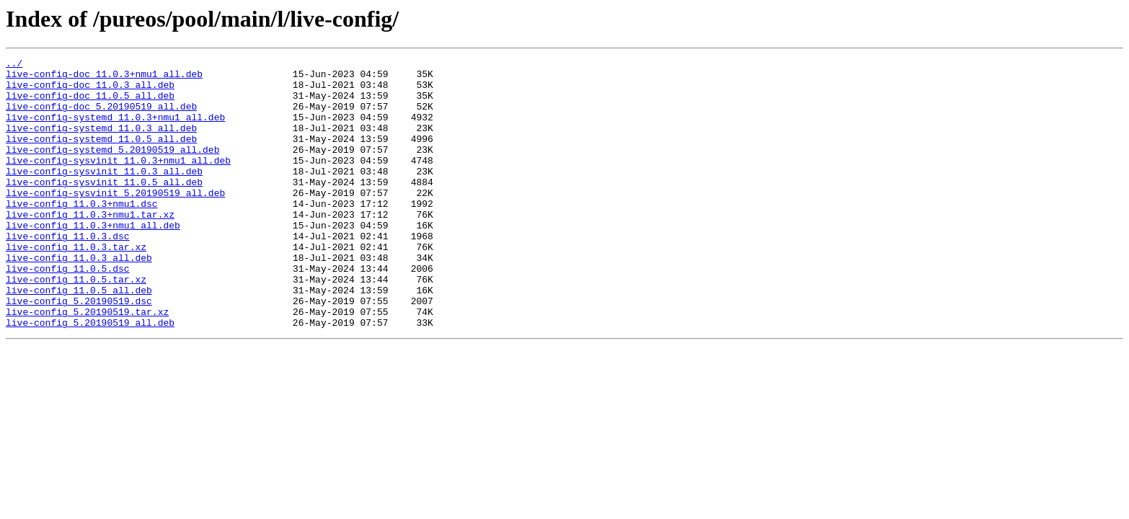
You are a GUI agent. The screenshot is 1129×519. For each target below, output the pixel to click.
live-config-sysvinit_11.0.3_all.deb (104, 194)
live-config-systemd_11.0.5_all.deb (101, 155)
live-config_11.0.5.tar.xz (76, 324)
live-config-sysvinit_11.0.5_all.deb (104, 207)
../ (14, 64)
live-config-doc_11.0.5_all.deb (90, 103)
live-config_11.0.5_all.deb (79, 337)
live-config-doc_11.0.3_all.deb (90, 90)
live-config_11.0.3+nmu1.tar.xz (90, 246)
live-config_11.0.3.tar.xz (76, 285)
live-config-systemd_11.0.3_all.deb (101, 142)
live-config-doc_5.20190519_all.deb (101, 116)
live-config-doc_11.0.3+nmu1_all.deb (104, 77)
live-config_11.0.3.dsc (68, 272)
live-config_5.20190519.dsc (79, 350)
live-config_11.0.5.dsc (68, 311)
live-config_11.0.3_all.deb (79, 298)
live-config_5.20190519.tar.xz (87, 363)
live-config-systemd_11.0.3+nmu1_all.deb (115, 129)
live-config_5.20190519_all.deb (90, 376)
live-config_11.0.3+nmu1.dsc (82, 233)
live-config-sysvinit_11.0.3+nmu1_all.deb (118, 181)
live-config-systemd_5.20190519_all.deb (112, 168)
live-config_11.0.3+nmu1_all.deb (93, 259)
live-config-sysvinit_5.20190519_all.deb (115, 220)
